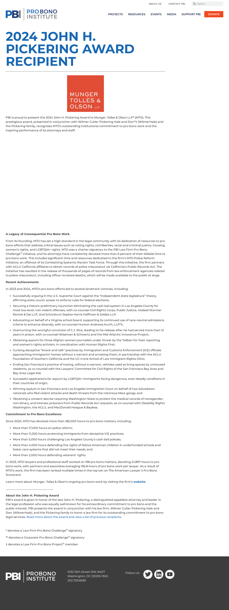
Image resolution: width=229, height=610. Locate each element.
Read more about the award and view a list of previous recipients (73, 517)
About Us (155, 3)
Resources (136, 14)
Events (156, 14)
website (139, 481)
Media (171, 14)
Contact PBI (177, 3)
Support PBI (191, 14)
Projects (115, 14)
